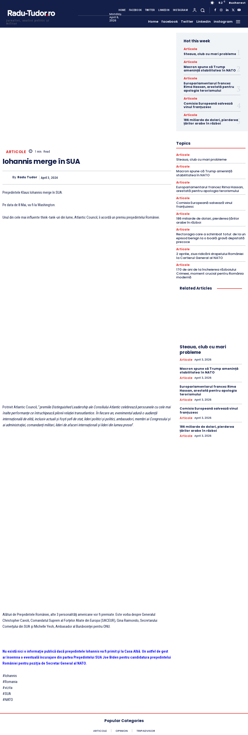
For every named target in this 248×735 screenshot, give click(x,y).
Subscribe (152, 710)
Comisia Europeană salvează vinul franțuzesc (208, 104)
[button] (202, 10)
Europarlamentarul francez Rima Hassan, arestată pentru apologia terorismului (209, 85)
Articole (16, 152)
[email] (152, 696)
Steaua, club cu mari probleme (210, 53)
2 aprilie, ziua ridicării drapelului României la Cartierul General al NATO (209, 252)
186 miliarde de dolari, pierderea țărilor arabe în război (211, 119)
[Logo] (38, 659)
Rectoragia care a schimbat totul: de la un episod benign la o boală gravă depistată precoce (211, 234)
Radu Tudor (27, 177)
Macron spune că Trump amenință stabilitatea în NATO (210, 68)
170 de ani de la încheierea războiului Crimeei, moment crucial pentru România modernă (210, 269)
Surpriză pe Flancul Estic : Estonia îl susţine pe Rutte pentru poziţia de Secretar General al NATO (61, 623)
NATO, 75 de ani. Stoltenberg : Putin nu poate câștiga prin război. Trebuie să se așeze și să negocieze (187, 627)
